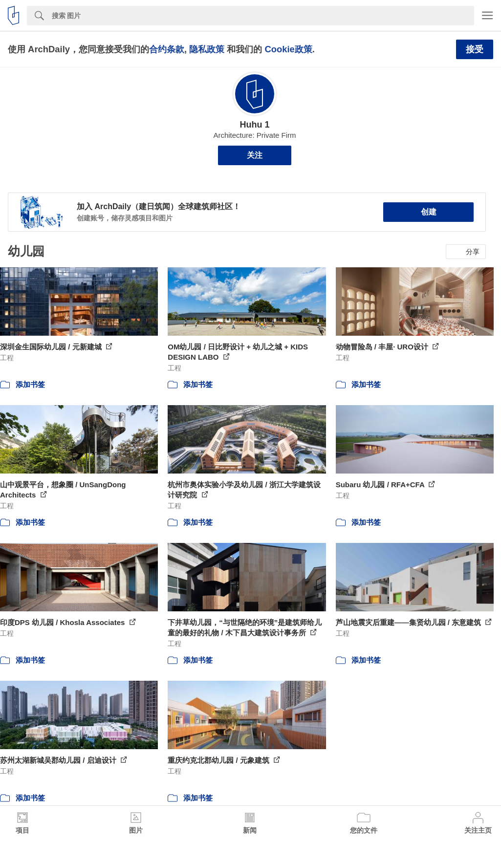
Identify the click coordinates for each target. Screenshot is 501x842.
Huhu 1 (255, 125)
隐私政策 (206, 49)
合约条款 (166, 49)
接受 (474, 49)
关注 (254, 155)
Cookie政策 (288, 49)
